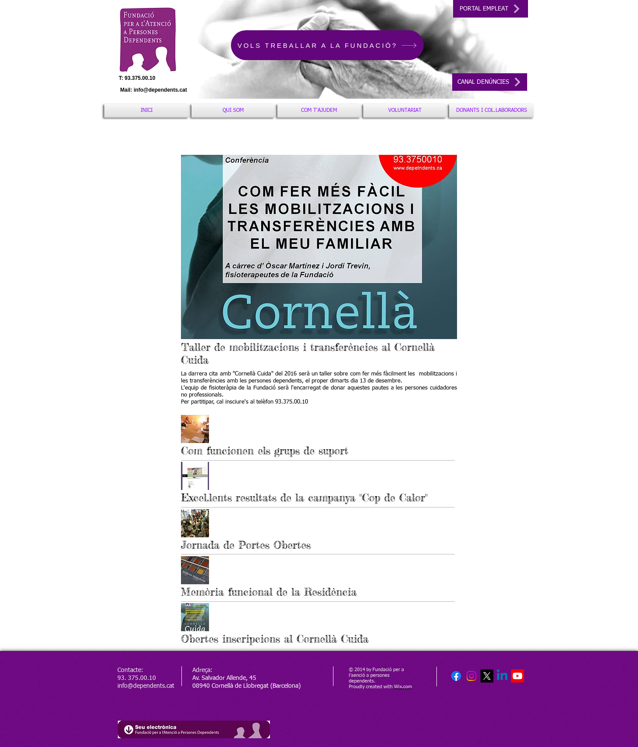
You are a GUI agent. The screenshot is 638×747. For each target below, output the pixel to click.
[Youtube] (517, 676)
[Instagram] (471, 676)
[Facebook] (456, 676)
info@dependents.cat (160, 90)
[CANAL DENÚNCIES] (489, 82)
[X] (486, 676)
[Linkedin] (502, 676)
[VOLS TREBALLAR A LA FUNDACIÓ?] (327, 45)
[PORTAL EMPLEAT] (490, 9)
